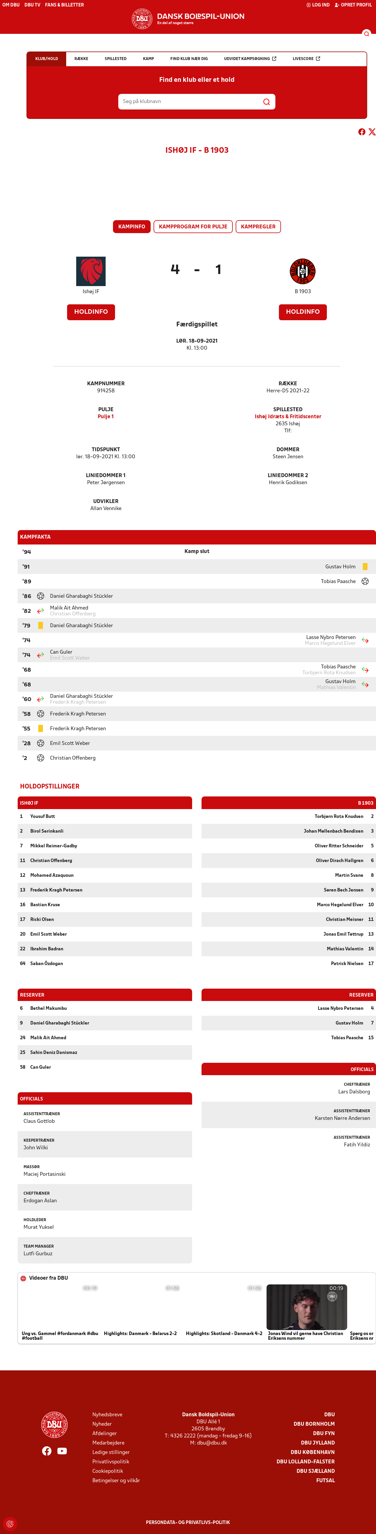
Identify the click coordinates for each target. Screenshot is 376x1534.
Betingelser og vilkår (116, 1480)
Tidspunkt (106, 449)
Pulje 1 (106, 416)
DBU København (313, 1452)
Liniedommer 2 (288, 475)
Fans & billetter (64, 5)
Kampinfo (131, 227)
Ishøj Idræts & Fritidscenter (288, 416)
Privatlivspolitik (110, 1461)
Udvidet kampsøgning (250, 59)
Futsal (325, 1480)
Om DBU (11, 5)
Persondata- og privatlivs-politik (188, 1522)
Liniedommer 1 (106, 475)
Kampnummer (106, 383)
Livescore (306, 59)
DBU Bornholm (314, 1424)
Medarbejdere (108, 1442)
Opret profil (353, 5)
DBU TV (32, 5)
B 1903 (303, 291)
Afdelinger (104, 1433)
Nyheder (102, 1424)
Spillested (287, 409)
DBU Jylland (318, 1442)
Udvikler (106, 501)
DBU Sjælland (316, 1471)
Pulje (106, 409)
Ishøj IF (91, 291)
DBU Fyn (324, 1433)
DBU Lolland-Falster (306, 1461)
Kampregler (258, 227)
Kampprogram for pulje (193, 227)
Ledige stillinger (111, 1452)
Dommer (288, 449)
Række (288, 383)
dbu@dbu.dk (212, 1442)
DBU (329, 1414)
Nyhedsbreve (107, 1414)
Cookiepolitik (107, 1471)
